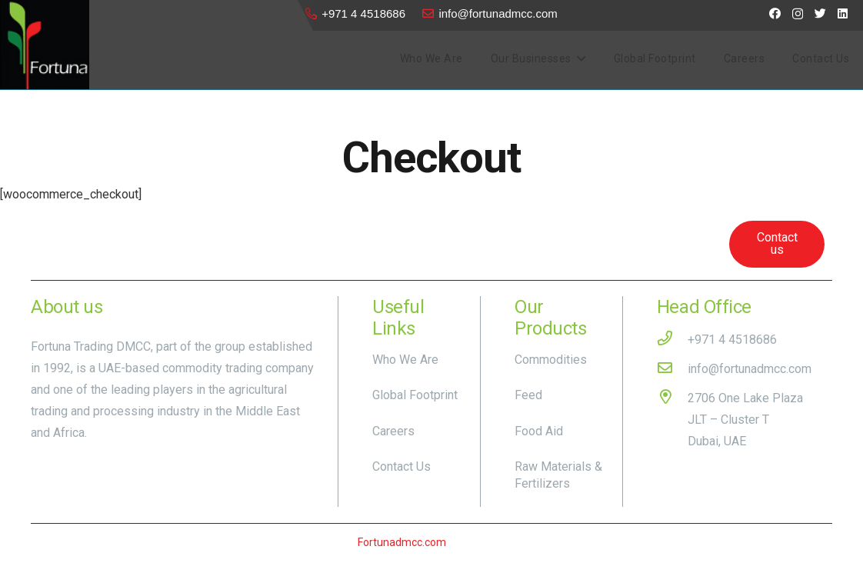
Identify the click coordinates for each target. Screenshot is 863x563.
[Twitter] (820, 13)
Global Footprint (415, 395)
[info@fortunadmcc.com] (672, 369)
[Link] (44, 44)
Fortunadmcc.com (402, 542)
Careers (393, 431)
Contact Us (401, 466)
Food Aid (539, 431)
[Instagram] (797, 14)
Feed (528, 395)
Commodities (551, 359)
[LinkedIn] (843, 13)
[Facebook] (775, 13)
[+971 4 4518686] (672, 340)
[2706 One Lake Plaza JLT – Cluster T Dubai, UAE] (672, 420)
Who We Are (405, 359)
